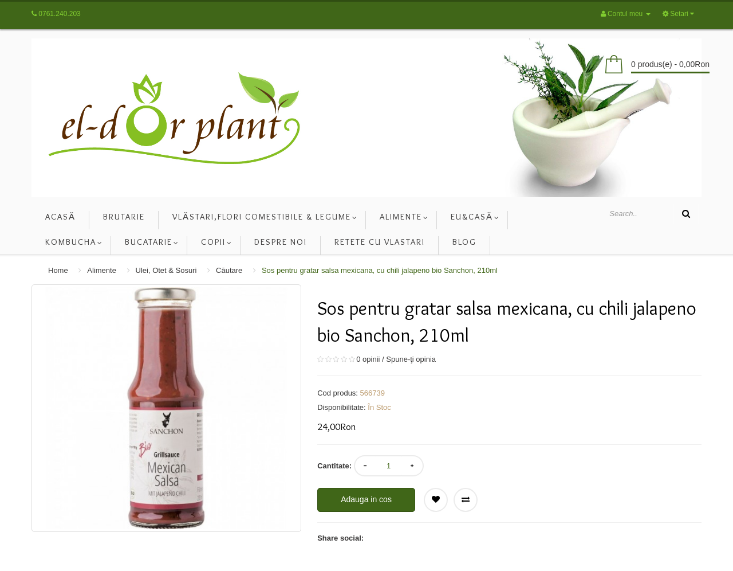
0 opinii (368, 359)
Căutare (229, 270)
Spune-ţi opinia (411, 359)
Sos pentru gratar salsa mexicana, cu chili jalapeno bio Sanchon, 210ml (380, 270)
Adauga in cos (366, 499)
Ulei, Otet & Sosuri (166, 270)
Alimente (101, 270)
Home (58, 270)
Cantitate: (334, 466)
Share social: (340, 538)
